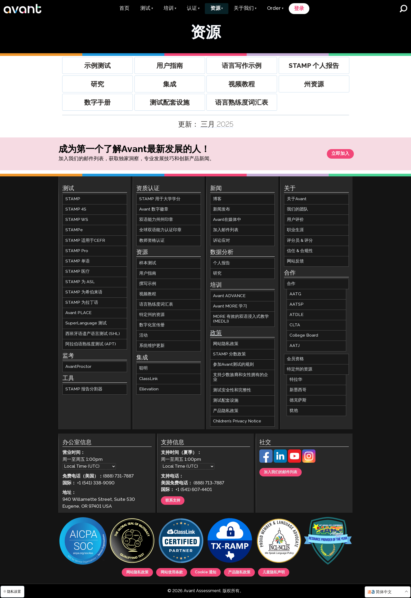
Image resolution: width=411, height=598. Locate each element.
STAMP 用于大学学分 (159, 196)
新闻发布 (221, 207)
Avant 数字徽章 (153, 207)
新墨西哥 (298, 387)
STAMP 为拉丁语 (81, 300)
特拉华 (296, 377)
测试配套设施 (225, 398)
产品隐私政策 (225, 408)
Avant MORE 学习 (230, 304)
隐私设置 (12, 591)
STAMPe (74, 227)
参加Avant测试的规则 (233, 362)
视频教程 (147, 291)
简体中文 (384, 592)
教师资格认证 (152, 238)
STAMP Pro (76, 248)
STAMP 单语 (77, 259)
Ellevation (149, 387)
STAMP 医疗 (77, 269)
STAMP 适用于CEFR (85, 238)
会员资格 (295, 356)
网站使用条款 (163, 571)
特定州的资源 (152, 312)
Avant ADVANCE (229, 293)
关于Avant (296, 196)
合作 (291, 281)
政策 (216, 331)
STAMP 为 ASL (80, 279)
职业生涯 (295, 227)
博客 (217, 196)
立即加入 (337, 155)
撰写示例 (147, 281)
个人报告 (221, 260)
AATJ (295, 343)
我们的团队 (297, 207)
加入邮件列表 (225, 227)
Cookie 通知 (205, 571)
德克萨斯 (298, 398)
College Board (304, 333)
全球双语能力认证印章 (160, 227)
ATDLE (297, 312)
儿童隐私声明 (291, 571)
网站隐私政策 (225, 341)
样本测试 (147, 260)
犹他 (294, 408)
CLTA (295, 322)
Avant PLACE (78, 310)
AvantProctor (78, 364)
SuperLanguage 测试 (86, 321)
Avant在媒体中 (227, 217)
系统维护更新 (152, 343)
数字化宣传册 (152, 322)
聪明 (143, 366)
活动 (143, 333)
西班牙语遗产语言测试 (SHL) (92, 331)
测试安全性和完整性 (232, 388)
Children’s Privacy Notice (237, 419)
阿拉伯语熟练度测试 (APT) (90, 342)
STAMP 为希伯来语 (83, 290)
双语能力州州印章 (156, 217)
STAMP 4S (75, 207)
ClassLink (148, 376)
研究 (217, 271)
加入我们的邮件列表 (286, 471)
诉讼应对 (221, 238)
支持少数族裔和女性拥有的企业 (240, 375)
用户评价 (295, 217)
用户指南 (147, 271)
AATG (295, 291)
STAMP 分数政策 (229, 352)
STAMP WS (76, 217)
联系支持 (176, 499)
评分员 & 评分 (300, 238)
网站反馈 (295, 259)
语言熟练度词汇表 (156, 302)
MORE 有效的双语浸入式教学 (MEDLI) (241, 316)
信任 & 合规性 (300, 248)
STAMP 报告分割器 (83, 387)
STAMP (72, 196)
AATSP (297, 302)
